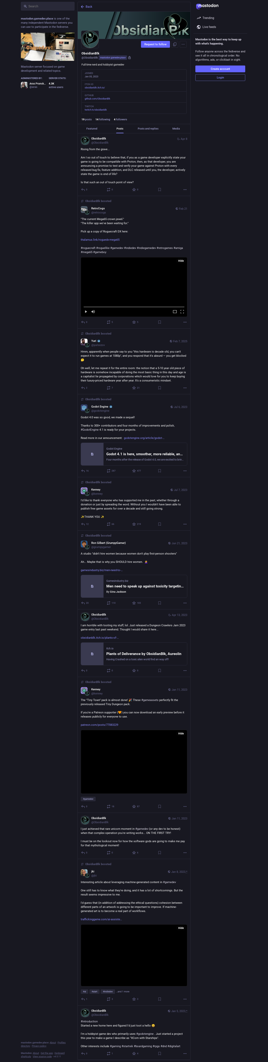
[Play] (86, 311)
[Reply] (84, 189)
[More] (185, 189)
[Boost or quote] (110, 189)
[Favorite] (135, 189)
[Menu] (183, 44)
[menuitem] (134, 287)
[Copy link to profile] (174, 44)
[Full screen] (182, 311)
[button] (134, 287)
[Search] (48, 6)
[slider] (134, 306)
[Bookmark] (159, 189)
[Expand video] (175, 311)
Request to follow (155, 44)
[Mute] (93, 311)
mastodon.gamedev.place (113, 57)
